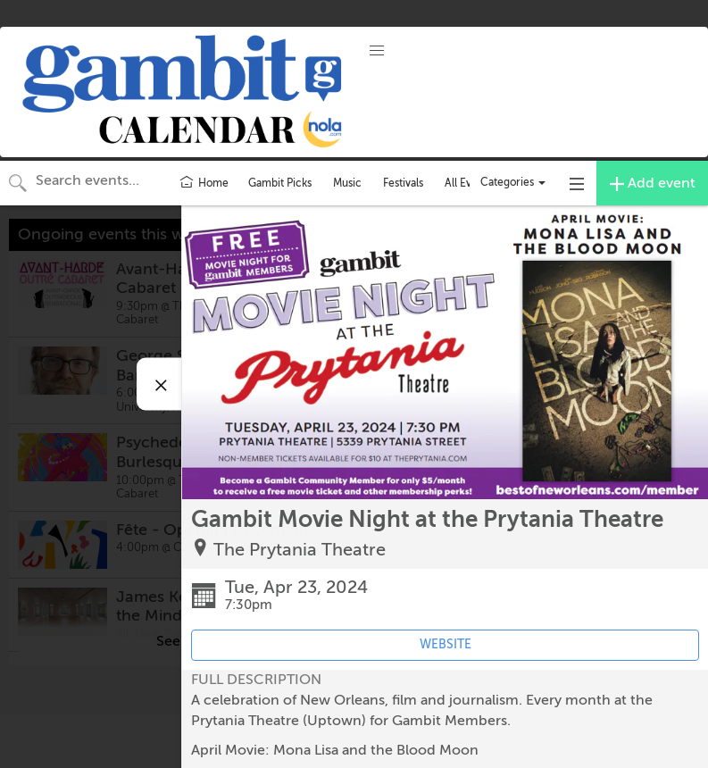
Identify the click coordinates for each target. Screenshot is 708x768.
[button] (377, 51)
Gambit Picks (280, 183)
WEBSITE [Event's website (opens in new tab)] (445, 644)
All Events (468, 183)
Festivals (403, 183)
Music (347, 183)
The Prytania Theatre (299, 549)
